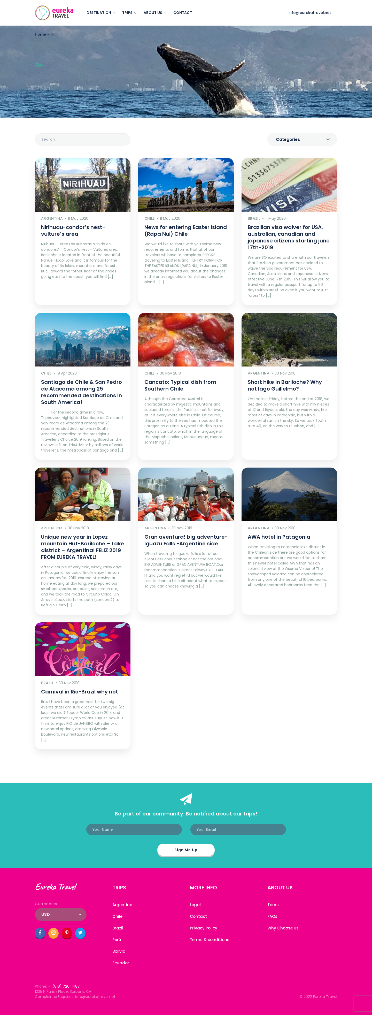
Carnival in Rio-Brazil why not (79, 691)
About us (153, 12)
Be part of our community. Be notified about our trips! (186, 813)
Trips (127, 12)
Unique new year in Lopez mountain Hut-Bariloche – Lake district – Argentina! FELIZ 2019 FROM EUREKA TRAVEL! (82, 547)
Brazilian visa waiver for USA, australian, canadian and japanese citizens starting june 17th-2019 (289, 237)
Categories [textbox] (288, 139)
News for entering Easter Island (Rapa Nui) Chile (185, 231)
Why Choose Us (283, 928)
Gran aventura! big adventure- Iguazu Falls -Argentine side (186, 540)
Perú (116, 939)
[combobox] (302, 139)
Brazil (117, 928)
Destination (99, 12)
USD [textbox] (45, 914)
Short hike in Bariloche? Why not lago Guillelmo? (285, 385)
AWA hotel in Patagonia (279, 536)
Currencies (46, 903)
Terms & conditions (209, 939)
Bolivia (119, 951)
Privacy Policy (203, 928)
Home (40, 34)
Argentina (122, 904)
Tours (273, 904)
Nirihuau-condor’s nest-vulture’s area (73, 231)
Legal (195, 904)
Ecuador (120, 963)
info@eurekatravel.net (310, 12)
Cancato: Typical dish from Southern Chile (180, 385)
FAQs (272, 916)
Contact (182, 12)
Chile (117, 916)
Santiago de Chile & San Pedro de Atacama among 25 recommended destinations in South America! (81, 392)
